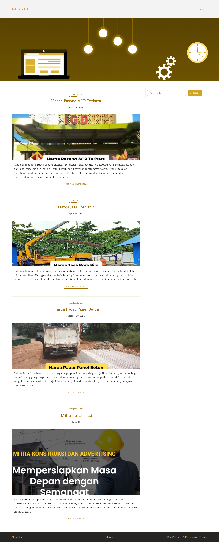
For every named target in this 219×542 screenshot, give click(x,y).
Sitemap (109, 537)
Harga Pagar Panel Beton (76, 309)
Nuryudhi (17, 537)
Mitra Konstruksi (76, 415)
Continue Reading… (76, 184)
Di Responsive (189, 537)
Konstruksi (76, 94)
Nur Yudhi (23, 9)
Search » (195, 92)
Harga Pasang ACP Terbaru (76, 101)
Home (200, 9)
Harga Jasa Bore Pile (76, 207)
